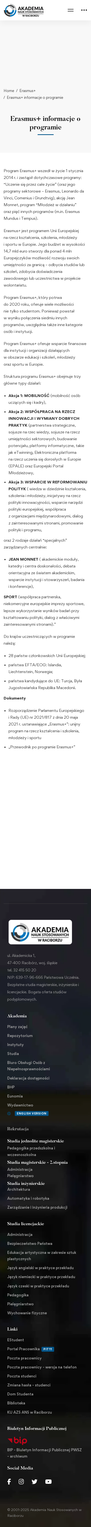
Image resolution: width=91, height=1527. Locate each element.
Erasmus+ (27, 90)
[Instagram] (21, 1481)
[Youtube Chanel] (48, 1481)
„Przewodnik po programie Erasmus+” (41, 746)
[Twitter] (34, 1481)
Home (9, 90)
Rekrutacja (18, 1129)
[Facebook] (9, 1481)
